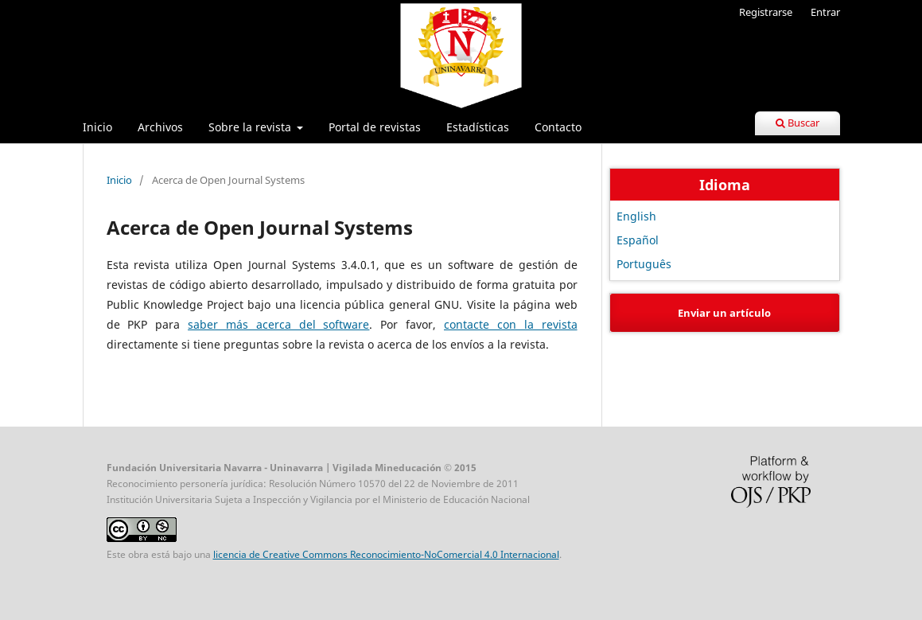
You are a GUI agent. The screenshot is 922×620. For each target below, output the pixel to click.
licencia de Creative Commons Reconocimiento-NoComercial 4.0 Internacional (386, 554)
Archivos (160, 127)
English (636, 216)
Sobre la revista (251, 127)
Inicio (97, 127)
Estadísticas (477, 127)
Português (644, 263)
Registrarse (765, 12)
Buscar (797, 122)
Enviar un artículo (724, 313)
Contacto (558, 127)
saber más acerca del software (278, 324)
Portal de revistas (375, 127)
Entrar (825, 12)
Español (638, 240)
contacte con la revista (511, 324)
